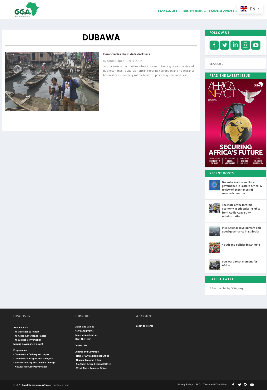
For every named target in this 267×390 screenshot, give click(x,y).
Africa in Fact (20, 327)
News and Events (84, 331)
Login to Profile (144, 326)
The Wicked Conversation (27, 340)
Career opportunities (86, 335)
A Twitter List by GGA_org (226, 288)
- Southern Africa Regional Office (93, 364)
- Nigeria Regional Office (88, 360)
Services (246, 17)
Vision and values (84, 326)
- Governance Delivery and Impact (31, 354)
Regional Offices (221, 17)
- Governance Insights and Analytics (33, 358)
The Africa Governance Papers (29, 336)
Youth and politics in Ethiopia (241, 244)
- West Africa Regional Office (91, 368)
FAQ (198, 384)
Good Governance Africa (35, 385)
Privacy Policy (185, 384)
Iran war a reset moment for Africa (239, 263)
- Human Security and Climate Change (34, 362)
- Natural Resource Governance (30, 366)
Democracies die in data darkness (126, 53)
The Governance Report (26, 331)
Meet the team (83, 339)
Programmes (167, 17)
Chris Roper (115, 60)
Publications (193, 17)
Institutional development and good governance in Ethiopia (241, 229)
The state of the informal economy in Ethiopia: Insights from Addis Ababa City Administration (241, 210)
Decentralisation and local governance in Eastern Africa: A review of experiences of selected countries (242, 188)
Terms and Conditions (215, 384)
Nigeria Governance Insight (28, 344)
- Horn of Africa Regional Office (92, 356)
